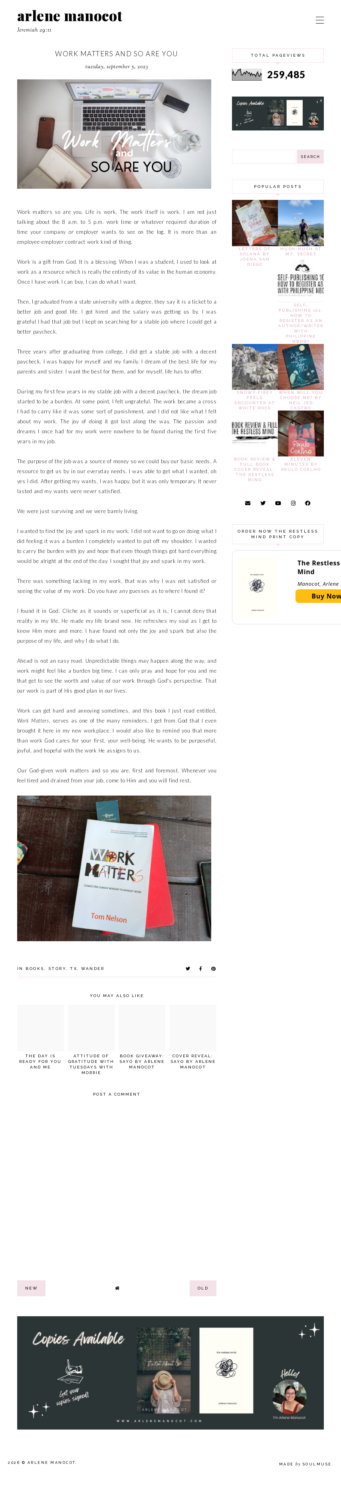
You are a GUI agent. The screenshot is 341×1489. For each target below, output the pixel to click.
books (35, 968)
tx (73, 968)
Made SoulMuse (305, 1464)
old (203, 1288)
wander (92, 968)
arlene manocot (70, 15)
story (57, 968)
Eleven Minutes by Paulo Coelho (301, 464)
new (31, 1288)
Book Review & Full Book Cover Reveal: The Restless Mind (255, 469)
